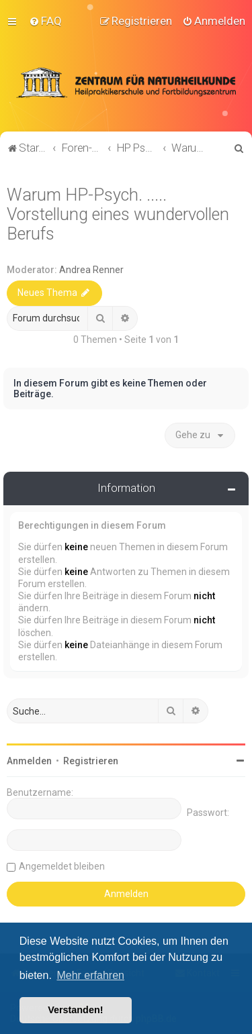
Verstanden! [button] (75, 1009)
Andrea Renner (91, 269)
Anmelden (29, 760)
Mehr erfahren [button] (90, 975)
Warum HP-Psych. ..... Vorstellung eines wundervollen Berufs (118, 214)
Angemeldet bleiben (62, 865)
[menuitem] (45, 20)
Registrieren (90, 760)
